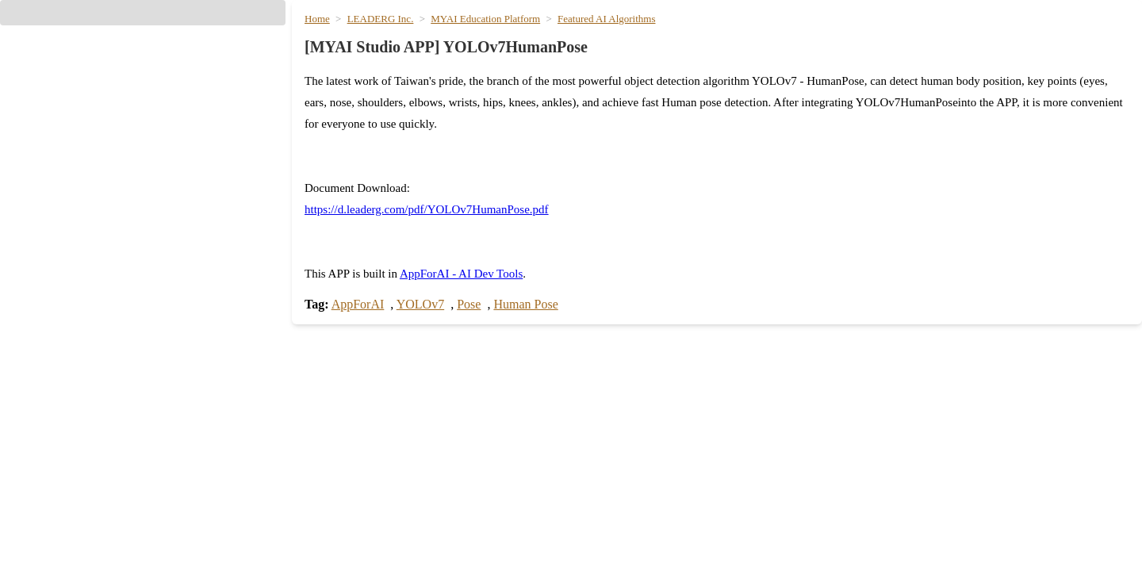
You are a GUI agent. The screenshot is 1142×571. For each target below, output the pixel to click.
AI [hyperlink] (668, 38)
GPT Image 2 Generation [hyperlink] (929, 469)
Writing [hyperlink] (775, 38)
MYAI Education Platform (496, 99)
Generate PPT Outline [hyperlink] (643, 498)
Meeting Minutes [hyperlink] (629, 469)
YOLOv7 (434, 319)
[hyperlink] (143, 186)
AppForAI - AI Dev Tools (481, 289)
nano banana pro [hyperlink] (908, 498)
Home (331, 99)
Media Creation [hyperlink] (861, 38)
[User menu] (1104, 40)
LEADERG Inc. (391, 99)
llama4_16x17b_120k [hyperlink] (363, 526)
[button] (143, 108)
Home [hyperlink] (627, 38)
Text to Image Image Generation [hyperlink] (947, 555)
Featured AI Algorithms (617, 99)
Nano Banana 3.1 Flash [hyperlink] (925, 526)
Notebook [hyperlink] (611, 555)
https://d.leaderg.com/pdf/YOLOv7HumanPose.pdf (449, 267)
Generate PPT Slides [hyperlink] (641, 526)
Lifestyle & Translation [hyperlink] (996, 38)
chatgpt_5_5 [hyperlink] (340, 555)
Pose (486, 319)
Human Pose (551, 319)
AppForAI (370, 319)
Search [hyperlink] (326, 469)
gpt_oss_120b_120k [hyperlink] (360, 498)
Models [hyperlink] (714, 38)
